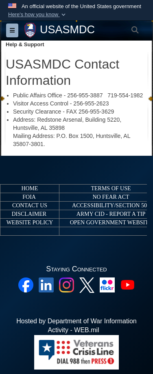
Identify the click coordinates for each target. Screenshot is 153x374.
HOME (29, 188)
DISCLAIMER (28, 214)
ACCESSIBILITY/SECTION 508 (111, 205)
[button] (37, 15)
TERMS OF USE (111, 188)
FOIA (28, 197)
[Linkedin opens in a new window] (46, 284)
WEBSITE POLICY (30, 222)
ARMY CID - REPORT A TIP (111, 214)
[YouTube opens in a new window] (127, 284)
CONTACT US (29, 205)
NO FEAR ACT (110, 197)
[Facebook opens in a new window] (25, 284)
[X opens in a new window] (86, 284)
